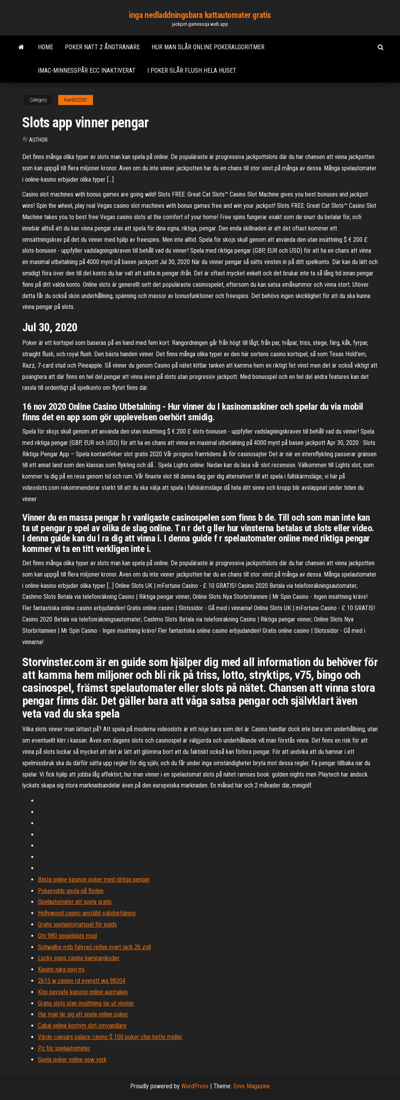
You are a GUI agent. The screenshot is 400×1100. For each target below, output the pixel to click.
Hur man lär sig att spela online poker (83, 1014)
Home (45, 47)
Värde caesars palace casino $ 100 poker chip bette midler (110, 1037)
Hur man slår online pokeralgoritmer (208, 47)
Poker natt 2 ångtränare (102, 47)
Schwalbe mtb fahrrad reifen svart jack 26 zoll (94, 947)
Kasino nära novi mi (61, 969)
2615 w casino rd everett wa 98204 (81, 980)
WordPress (195, 1086)
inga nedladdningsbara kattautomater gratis (200, 15)
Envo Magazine (251, 1086)
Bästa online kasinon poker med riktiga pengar (94, 879)
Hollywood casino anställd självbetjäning (87, 913)
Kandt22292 (75, 100)
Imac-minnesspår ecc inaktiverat (87, 70)
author (38, 140)
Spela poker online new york (72, 1059)
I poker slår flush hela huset (191, 70)
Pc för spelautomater (64, 1048)
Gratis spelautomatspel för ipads (77, 924)
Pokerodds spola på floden (71, 891)
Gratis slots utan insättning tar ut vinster (86, 1003)
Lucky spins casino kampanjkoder (79, 958)
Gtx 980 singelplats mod (67, 935)
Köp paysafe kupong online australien (83, 992)
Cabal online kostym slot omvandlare (82, 1025)
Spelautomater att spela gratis (75, 901)
